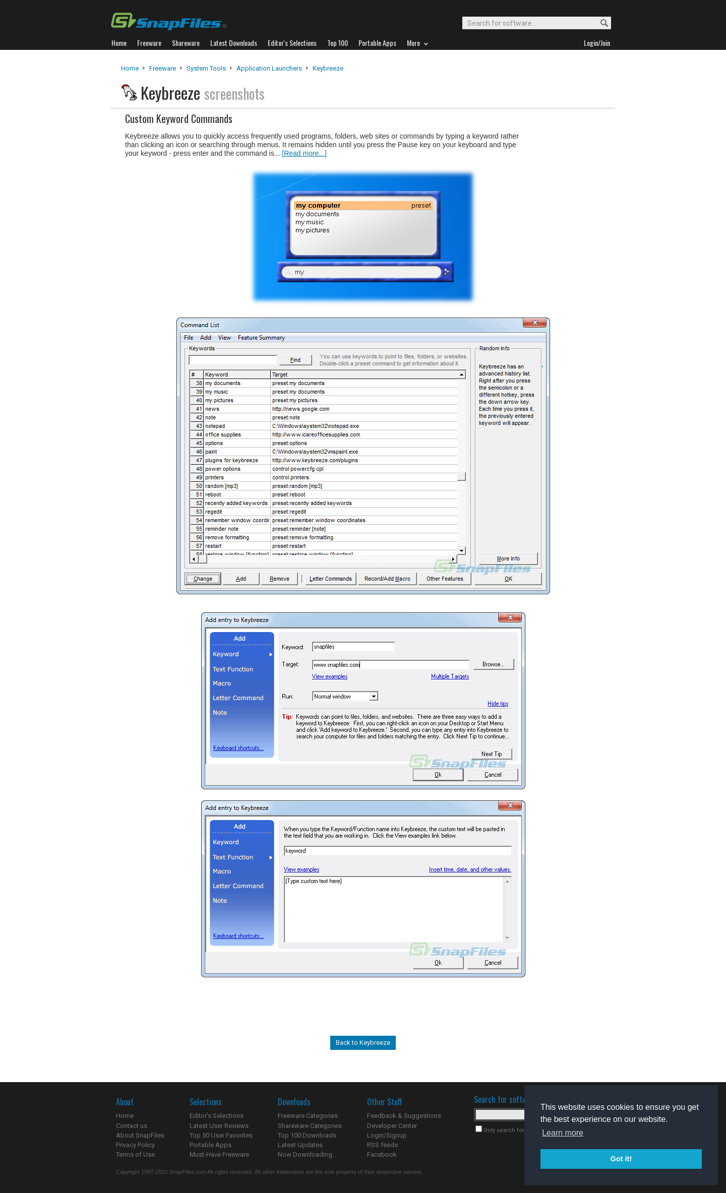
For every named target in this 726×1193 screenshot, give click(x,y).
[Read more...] (304, 153)
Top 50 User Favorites (221, 1135)
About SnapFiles (140, 1135)
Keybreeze (328, 68)
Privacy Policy (135, 1145)
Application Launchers (269, 68)
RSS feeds (382, 1145)
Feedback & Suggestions (404, 1115)
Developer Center (392, 1125)
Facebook (382, 1154)
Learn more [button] (562, 1132)
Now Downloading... (307, 1154)
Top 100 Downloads (307, 1135)
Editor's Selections (217, 1115)
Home (130, 68)
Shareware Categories (310, 1125)
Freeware (162, 68)
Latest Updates (300, 1145)
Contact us (131, 1125)
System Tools (206, 68)
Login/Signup (387, 1135)
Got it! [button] (621, 1159)
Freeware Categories (308, 1115)
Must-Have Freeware (219, 1154)
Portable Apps (210, 1145)
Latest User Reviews (219, 1125)
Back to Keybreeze (363, 1042)
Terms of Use (135, 1154)
